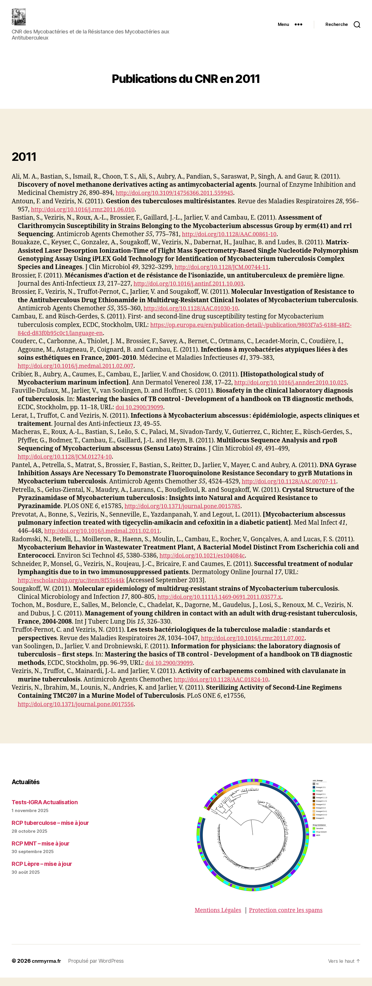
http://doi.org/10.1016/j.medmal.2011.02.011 (107, 540)
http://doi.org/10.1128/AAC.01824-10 (225, 688)
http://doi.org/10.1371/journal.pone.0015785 (187, 515)
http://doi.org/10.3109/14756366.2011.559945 (179, 202)
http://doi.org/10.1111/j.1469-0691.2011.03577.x (225, 606)
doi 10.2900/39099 (141, 416)
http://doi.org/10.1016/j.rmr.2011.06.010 (87, 218)
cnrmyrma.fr (48, 970)
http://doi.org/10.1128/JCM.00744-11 (226, 276)
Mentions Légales (220, 919)
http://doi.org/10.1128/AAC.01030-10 (195, 317)
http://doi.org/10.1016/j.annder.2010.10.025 (295, 391)
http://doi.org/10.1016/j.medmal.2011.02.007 (80, 375)
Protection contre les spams (292, 919)
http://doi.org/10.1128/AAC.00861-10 (233, 243)
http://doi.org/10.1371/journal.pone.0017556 (81, 713)
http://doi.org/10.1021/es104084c (206, 564)
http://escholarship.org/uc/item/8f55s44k (76, 589)
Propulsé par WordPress (99, 970)
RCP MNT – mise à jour (44, 852)
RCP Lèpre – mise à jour (45, 872)
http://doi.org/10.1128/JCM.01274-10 (69, 465)
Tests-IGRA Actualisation (47, 810)
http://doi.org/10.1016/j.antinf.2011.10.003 (193, 292)
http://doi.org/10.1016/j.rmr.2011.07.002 (257, 647)
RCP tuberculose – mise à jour (54, 831)
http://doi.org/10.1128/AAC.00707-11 (293, 490)
